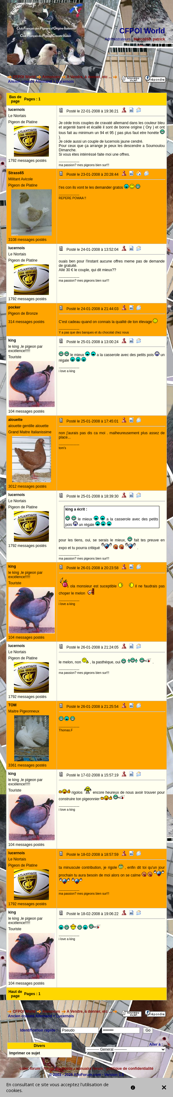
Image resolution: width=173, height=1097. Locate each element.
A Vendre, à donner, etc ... (89, 77)
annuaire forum (89, 1068)
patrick (159, 39)
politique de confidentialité (130, 1068)
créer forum (29, 1068)
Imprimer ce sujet (24, 1053)
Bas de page (15, 99)
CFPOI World (24, 77)
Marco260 (142, 39)
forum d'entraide (58, 1068)
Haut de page (15, 994)
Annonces (51, 77)
